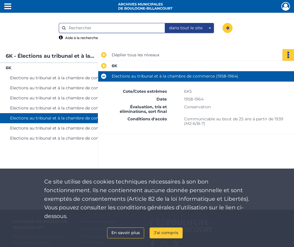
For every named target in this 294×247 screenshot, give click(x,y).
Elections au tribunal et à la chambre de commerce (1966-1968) (67, 128)
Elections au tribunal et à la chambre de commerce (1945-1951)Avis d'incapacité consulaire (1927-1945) (67, 98)
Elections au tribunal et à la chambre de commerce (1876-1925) (67, 77)
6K (8, 67)
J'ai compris (166, 232)
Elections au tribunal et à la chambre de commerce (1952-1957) (67, 108)
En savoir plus (125, 232)
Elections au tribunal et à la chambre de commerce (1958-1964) (67, 118)
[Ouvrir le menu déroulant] (7, 6)
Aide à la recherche (81, 38)
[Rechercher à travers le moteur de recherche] (115, 28)
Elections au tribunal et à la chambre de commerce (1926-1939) (67, 87)
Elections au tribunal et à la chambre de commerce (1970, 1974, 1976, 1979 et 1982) (67, 138)
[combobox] (189, 28)
